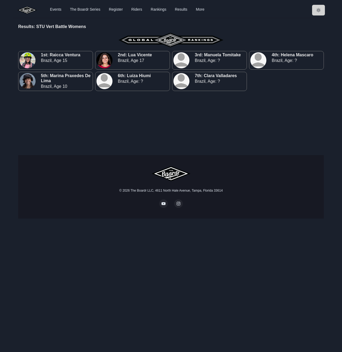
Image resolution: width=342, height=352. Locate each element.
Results (181, 9)
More (200, 9)
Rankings (158, 9)
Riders (136, 9)
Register (116, 9)
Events (55, 9)
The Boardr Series (85, 9)
